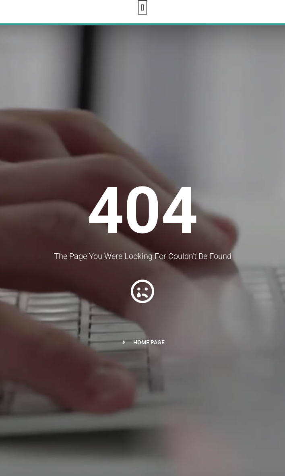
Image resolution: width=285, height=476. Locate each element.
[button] (142, 7)
